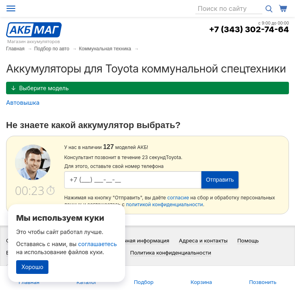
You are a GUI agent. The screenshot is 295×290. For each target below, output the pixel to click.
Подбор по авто (51, 49)
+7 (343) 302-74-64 (249, 29)
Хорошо (32, 266)
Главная (15, 49)
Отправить (220, 179)
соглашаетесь (97, 243)
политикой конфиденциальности (164, 204)
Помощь (248, 240)
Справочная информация (137, 240)
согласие (178, 198)
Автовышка (23, 102)
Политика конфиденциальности (170, 252)
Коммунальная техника (105, 49)
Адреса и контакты (203, 240)
